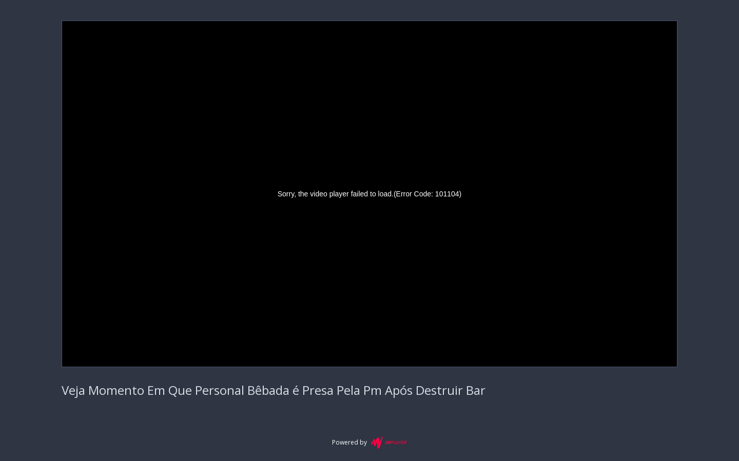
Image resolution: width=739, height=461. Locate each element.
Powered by (369, 442)
